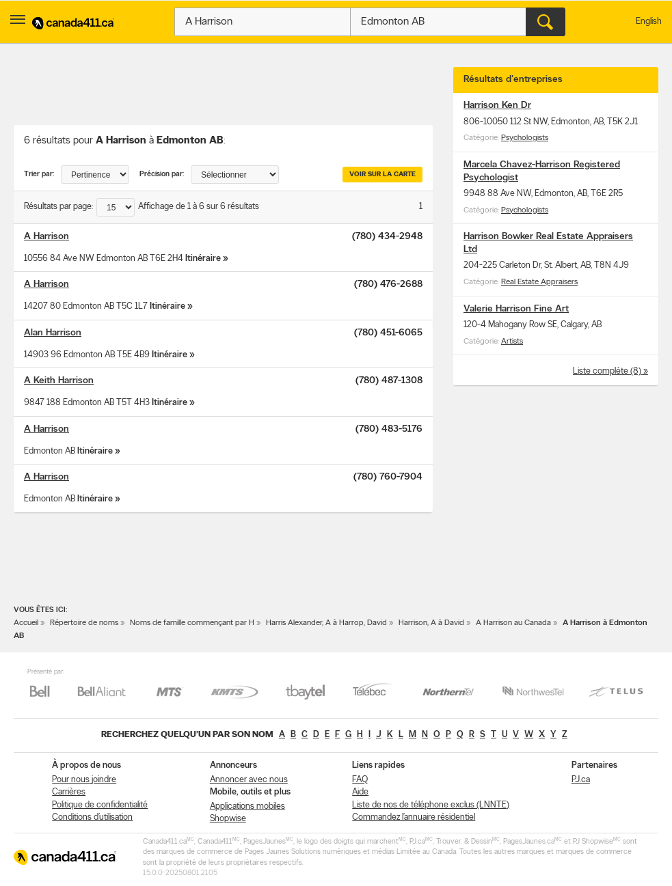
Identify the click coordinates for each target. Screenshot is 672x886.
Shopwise (228, 818)
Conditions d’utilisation (92, 817)
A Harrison (46, 237)
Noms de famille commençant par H (192, 623)
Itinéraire (203, 258)
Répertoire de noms (84, 623)
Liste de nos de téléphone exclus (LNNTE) (430, 805)
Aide (360, 792)
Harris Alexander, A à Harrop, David (326, 623)
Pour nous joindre (84, 779)
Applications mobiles (247, 806)
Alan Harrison (52, 333)
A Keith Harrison (59, 381)
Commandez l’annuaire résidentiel (413, 817)
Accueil (26, 623)
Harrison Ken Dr (497, 105)
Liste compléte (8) (608, 371)
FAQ (360, 779)
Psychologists (524, 138)
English (649, 21)
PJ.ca (581, 779)
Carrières (68, 792)
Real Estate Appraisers (539, 282)
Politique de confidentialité (100, 805)
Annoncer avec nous (249, 779)
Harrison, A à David (431, 623)
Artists (512, 341)
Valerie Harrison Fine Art (516, 309)
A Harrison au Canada (513, 623)
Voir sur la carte (382, 174)
